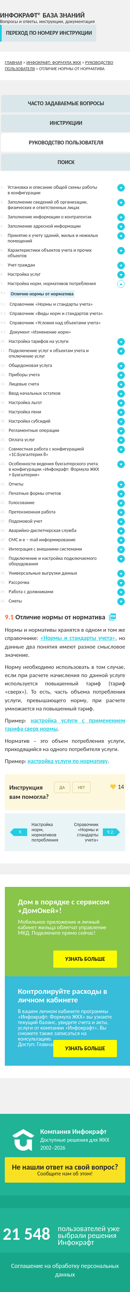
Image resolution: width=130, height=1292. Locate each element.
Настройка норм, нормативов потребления (45, 832)
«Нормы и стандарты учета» (78, 638)
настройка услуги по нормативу (68, 761)
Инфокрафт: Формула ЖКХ (53, 62)
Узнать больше (85, 959)
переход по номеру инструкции (49, 33)
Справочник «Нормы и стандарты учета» (86, 832)
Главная (13, 62)
